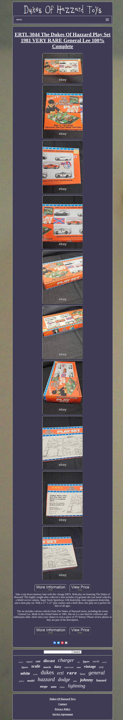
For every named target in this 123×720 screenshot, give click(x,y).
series (35, 674)
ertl (60, 673)
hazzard (46, 679)
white (25, 673)
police (21, 681)
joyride (104, 662)
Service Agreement (62, 714)
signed (29, 661)
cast (38, 661)
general (97, 673)
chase (62, 687)
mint (79, 667)
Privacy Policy (62, 709)
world (96, 661)
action (21, 662)
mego (44, 686)
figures (25, 667)
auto (54, 686)
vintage (90, 666)
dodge (64, 679)
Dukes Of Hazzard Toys (63, 699)
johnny (86, 679)
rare (72, 673)
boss (82, 674)
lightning (76, 685)
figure (86, 661)
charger (66, 660)
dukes (47, 672)
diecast (49, 661)
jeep (101, 667)
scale (35, 666)
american (69, 667)
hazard (101, 680)
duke (75, 681)
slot (78, 662)
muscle (47, 667)
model (30, 680)
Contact (62, 704)
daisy (57, 667)
